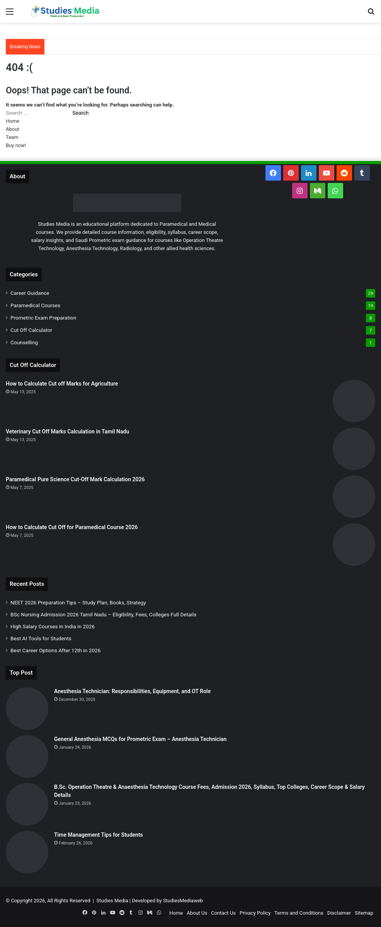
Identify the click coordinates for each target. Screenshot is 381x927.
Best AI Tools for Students (40, 638)
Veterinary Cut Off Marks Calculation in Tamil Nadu (67, 431)
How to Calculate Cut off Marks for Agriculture (62, 384)
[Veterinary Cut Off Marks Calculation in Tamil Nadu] (354, 449)
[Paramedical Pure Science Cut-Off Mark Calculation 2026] (354, 496)
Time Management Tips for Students (98, 835)
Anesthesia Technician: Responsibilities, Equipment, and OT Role (132, 691)
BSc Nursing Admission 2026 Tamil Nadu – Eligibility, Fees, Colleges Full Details (103, 614)
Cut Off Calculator (31, 330)
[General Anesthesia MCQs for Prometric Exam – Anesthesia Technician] (27, 756)
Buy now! (16, 145)
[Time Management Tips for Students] (27, 852)
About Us (197, 913)
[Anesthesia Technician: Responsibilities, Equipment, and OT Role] (27, 708)
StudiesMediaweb (183, 900)
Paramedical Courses (35, 305)
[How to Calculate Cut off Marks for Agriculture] (354, 401)
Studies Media (112, 900)
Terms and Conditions (298, 913)
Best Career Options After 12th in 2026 (55, 650)
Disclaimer (339, 913)
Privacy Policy (255, 913)
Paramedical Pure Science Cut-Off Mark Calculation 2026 (75, 479)
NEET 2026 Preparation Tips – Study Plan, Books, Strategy (78, 602)
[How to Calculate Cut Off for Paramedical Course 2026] (354, 544)
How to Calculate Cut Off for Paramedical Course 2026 (72, 527)
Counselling (24, 342)
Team (12, 137)
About (12, 129)
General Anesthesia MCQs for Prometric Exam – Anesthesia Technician (140, 739)
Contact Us (223, 913)
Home (12, 121)
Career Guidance (29, 293)
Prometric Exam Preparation (43, 318)
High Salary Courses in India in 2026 (52, 626)
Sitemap (364, 913)
